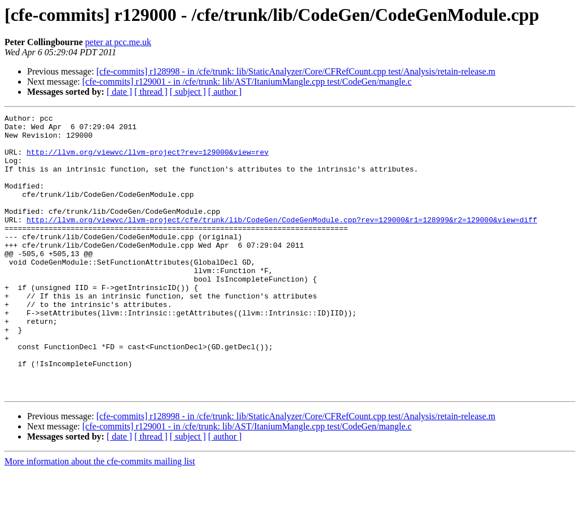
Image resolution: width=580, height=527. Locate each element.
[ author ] (225, 91)
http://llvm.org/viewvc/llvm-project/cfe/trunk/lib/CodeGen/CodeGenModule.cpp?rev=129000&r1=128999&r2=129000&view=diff (282, 241)
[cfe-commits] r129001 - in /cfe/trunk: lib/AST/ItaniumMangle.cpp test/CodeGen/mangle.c (247, 81)
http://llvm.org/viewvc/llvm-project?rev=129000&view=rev (148, 160)
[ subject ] (188, 91)
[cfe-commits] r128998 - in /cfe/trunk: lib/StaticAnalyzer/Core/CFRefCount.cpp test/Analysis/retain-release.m (295, 71)
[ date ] (119, 91)
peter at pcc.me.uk (118, 42)
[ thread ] (151, 91)
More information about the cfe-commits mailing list (100, 517)
